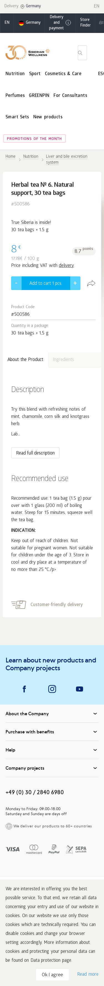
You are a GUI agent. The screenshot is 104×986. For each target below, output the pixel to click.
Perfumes (15, 96)
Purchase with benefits (52, 731)
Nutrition (15, 74)
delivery (66, 266)
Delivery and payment (60, 23)
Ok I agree (52, 975)
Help (52, 749)
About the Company (52, 713)
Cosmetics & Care (63, 74)
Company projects (52, 768)
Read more (87, 974)
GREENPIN (39, 96)
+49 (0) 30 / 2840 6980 (35, 792)
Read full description (35, 453)
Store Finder (85, 23)
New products (47, 117)
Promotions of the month (34, 139)
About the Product (25, 360)
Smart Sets (17, 117)
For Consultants (70, 96)
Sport (35, 74)
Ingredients (63, 360)
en (6, 23)
